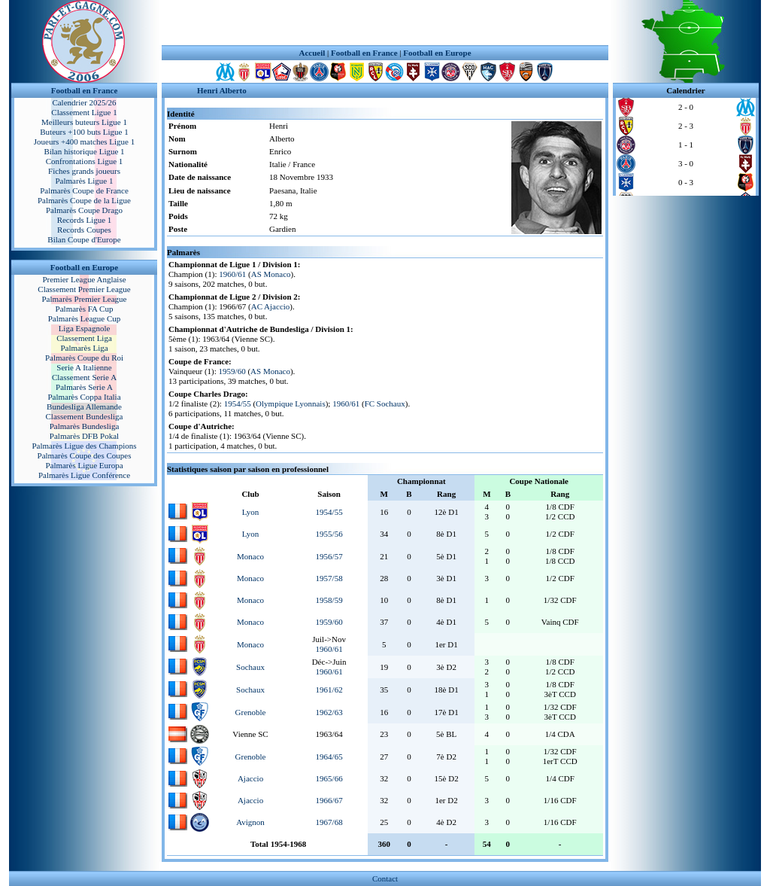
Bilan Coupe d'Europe (83, 239)
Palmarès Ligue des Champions (84, 445)
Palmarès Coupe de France (84, 190)
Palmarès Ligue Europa (84, 465)
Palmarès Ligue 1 (85, 180)
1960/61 (232, 274)
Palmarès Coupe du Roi (84, 357)
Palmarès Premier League (83, 298)
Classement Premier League (84, 289)
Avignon (250, 822)
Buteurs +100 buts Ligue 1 (84, 131)
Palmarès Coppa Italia (83, 396)
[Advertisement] (385, 22)
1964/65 (329, 756)
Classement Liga (84, 338)
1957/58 (329, 578)
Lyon (250, 511)
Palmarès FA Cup (85, 308)
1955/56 (329, 533)
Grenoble (250, 712)
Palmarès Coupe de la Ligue (84, 200)
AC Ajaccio (270, 306)
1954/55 (237, 403)
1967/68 (329, 822)
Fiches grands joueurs (84, 170)
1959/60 (232, 371)
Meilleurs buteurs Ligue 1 (84, 121)
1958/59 (329, 599)
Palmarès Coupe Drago (84, 210)
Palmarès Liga (84, 347)
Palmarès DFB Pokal (84, 435)
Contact (385, 878)
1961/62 (329, 689)
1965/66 (329, 778)
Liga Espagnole (85, 328)
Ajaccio (250, 778)
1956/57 (329, 556)
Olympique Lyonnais (291, 403)
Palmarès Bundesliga (85, 426)
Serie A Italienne (83, 367)
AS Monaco (271, 274)
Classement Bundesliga (84, 416)
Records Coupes (84, 229)
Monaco (250, 556)
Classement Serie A (84, 377)
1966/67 (329, 800)
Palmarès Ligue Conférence (84, 475)
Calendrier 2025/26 (84, 102)
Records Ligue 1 (84, 219)
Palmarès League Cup (84, 318)
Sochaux (250, 666)
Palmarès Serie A (84, 386)
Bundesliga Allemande (84, 406)
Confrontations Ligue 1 (84, 161)
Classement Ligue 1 (84, 112)
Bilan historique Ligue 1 (84, 151)
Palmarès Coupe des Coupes (85, 455)
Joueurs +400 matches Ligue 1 (84, 141)
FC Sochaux (385, 403)
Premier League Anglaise (84, 279)
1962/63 (329, 712)
